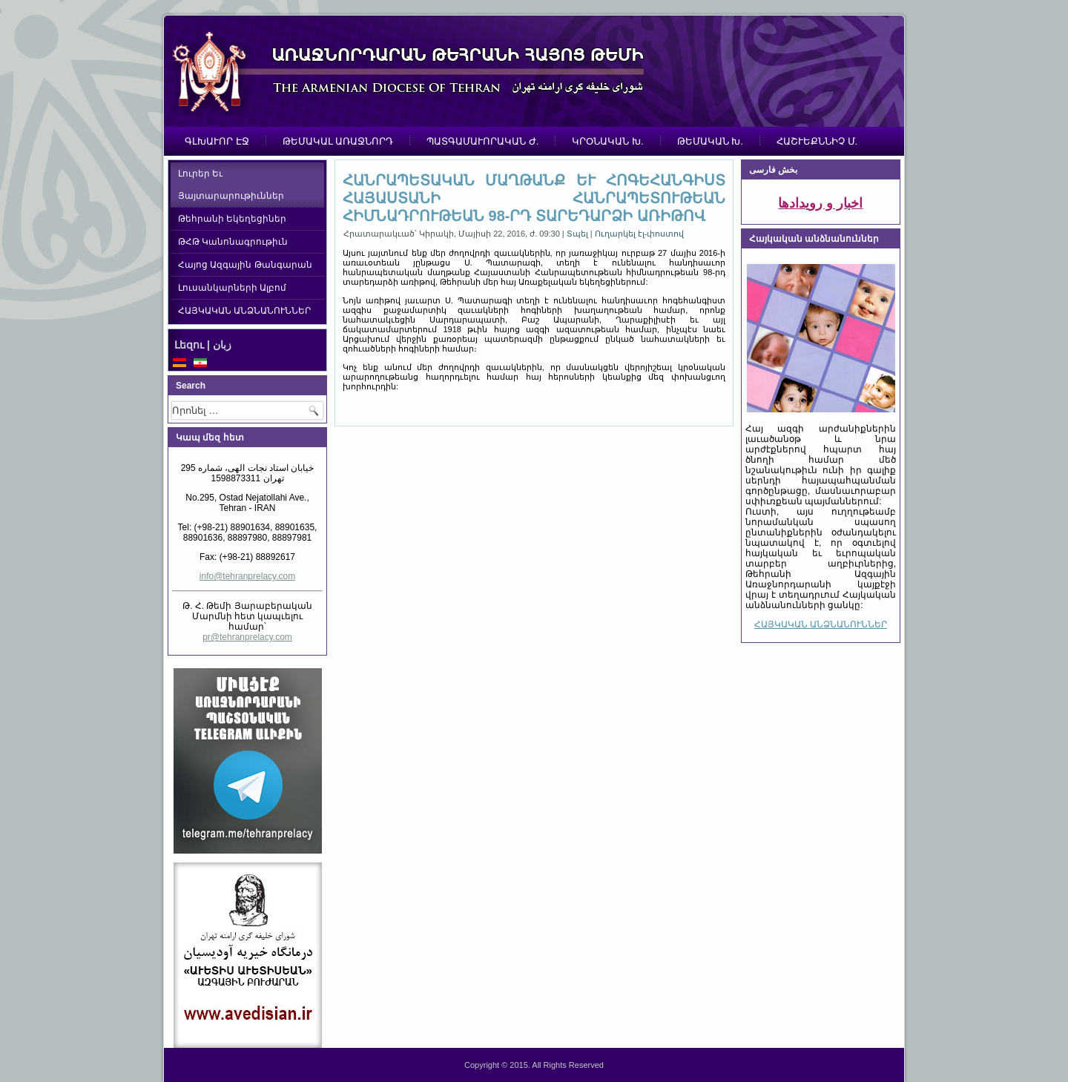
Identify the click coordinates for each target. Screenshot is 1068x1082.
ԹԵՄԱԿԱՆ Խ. (710, 141)
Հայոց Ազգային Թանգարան (245, 265)
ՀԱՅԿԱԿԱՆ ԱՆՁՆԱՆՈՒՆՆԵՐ (244, 311)
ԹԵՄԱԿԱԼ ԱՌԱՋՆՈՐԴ (338, 141)
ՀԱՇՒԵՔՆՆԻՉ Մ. (817, 141)
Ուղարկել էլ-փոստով (640, 233)
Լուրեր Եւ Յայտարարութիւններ (231, 184)
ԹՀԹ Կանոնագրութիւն (233, 242)
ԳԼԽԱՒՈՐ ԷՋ (217, 141)
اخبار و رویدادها (820, 203)
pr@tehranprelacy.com (247, 637)
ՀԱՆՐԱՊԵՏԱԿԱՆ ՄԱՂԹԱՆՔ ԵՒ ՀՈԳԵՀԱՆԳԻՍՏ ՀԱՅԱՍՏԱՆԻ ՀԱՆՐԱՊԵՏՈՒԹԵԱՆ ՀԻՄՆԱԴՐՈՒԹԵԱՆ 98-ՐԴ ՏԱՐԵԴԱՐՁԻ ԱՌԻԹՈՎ (534, 198)
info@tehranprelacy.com (247, 576)
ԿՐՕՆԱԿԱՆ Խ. (607, 141)
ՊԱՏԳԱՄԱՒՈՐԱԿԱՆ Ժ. (482, 141)
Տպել (578, 233)
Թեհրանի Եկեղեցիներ (232, 219)
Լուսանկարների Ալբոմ (232, 288)
